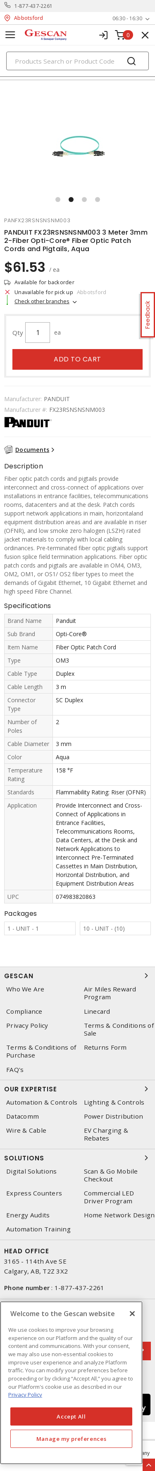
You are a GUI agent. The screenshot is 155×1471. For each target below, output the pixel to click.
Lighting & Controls (114, 1102)
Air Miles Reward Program (110, 993)
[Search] (77, 61)
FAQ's (15, 1070)
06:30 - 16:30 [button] (127, 18)
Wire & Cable (26, 1130)
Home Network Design (119, 1215)
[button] (57, 199)
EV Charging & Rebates (106, 1134)
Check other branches (41, 301)
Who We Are (25, 989)
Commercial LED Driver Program (109, 1197)
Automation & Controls (41, 1102)
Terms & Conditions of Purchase (41, 1051)
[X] (132, 1314)
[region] (71, 1382)
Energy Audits (28, 1215)
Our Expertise (77, 1088)
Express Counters (34, 1193)
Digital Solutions (31, 1171)
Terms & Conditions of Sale (119, 1029)
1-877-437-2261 (33, 6)
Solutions (77, 1157)
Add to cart (77, 359)
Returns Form (105, 1047)
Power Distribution (113, 1116)
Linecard (97, 1011)
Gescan (77, 975)
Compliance (24, 1011)
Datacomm (22, 1116)
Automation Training (38, 1229)
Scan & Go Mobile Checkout (111, 1175)
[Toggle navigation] (10, 35)
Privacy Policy (27, 1025)
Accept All (71, 1416)
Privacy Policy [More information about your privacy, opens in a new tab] (25, 1394)
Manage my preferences (71, 1438)
